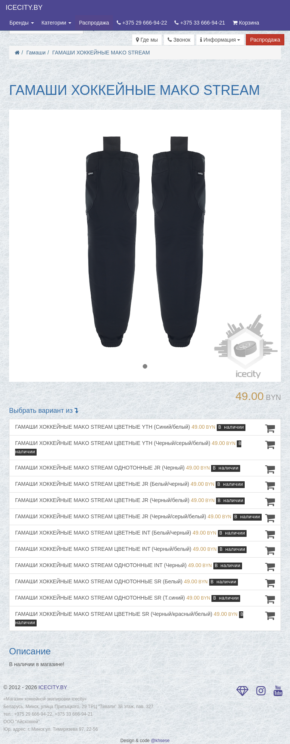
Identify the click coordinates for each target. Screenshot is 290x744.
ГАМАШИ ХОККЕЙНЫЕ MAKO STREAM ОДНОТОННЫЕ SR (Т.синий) (145, 599)
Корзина (246, 23)
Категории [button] (57, 23)
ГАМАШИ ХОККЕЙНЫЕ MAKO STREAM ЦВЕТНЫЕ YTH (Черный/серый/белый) (145, 447)
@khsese (160, 740)
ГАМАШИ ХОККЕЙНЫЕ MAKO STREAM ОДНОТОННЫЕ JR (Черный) (145, 469)
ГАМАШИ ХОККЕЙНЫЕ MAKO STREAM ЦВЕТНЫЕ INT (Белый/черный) (145, 534)
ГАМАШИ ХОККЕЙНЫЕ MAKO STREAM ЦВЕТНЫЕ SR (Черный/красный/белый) (145, 618)
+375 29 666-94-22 (142, 23)
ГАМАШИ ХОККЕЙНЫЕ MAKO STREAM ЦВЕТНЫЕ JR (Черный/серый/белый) (145, 518)
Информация (220, 40)
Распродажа (94, 23)
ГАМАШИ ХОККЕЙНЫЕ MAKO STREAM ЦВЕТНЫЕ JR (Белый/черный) (145, 485)
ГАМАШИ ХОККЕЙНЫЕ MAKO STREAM (101, 53)
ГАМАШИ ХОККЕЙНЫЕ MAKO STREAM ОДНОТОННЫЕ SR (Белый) (145, 583)
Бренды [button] (21, 23)
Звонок (179, 40)
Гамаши (36, 53)
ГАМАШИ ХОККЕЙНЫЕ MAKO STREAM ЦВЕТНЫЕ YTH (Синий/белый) (145, 428)
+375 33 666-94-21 (199, 23)
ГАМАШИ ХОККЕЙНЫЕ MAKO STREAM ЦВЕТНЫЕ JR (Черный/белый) (145, 501)
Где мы (147, 40)
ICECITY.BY (24, 7)
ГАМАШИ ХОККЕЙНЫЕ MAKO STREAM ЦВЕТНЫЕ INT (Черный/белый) (145, 550)
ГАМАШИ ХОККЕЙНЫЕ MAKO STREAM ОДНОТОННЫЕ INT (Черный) (145, 566)
